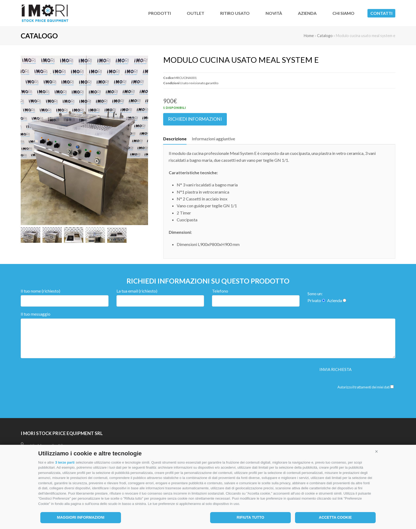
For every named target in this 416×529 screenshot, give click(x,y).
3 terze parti (65, 462)
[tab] (175, 138)
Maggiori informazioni (81, 517)
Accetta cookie (335, 517)
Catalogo (325, 35)
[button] (376, 451)
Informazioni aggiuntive (213, 138)
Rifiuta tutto (250, 517)
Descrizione (175, 138)
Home (309, 35)
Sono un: (315, 293)
